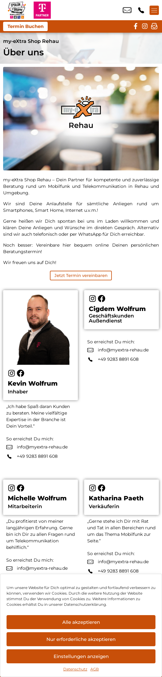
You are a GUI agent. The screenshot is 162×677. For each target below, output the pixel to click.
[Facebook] (20, 373)
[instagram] (145, 26)
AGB (94, 669)
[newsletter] (154, 26)
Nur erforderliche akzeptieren (81, 639)
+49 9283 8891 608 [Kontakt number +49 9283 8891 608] (141, 10)
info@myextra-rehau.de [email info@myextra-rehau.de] (127, 10)
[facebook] (135, 26)
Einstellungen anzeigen (81, 656)
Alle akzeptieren (81, 622)
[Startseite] (17, 10)
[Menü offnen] (154, 10)
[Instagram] (11, 373)
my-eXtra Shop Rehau (31, 41)
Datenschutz (75, 669)
